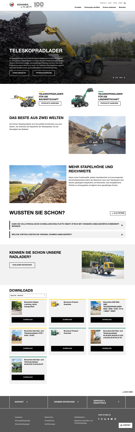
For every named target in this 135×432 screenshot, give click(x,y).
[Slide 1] (116, 77)
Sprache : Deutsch (17, 295)
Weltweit (120, 3)
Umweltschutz (49, 421)
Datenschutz (49, 417)
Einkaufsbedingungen (22, 424)
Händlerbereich (79, 417)
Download (28, 320)
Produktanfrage (44, 73)
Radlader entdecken (22, 265)
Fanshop (115, 3)
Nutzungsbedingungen (22, 421)
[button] (113, 77)
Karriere (110, 3)
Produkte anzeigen (50, 103)
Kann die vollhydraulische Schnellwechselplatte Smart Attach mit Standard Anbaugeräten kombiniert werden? (65, 225)
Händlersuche (103, 3)
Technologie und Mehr (92, 7)
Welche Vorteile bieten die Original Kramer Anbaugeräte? (42, 234)
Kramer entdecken (109, 7)
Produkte (78, 7)
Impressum (18, 417)
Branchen (122, 7)
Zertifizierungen (50, 424)
